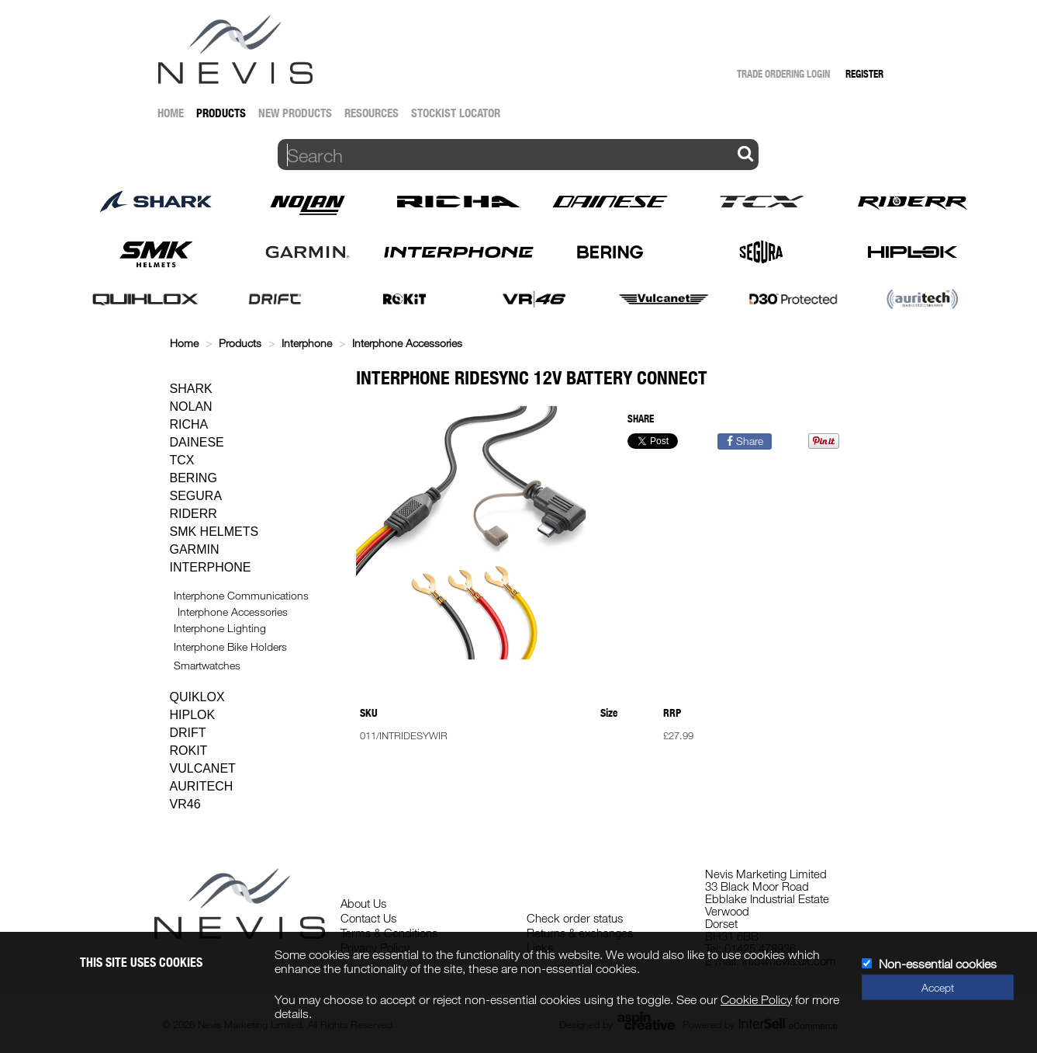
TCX (182, 460)
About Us (363, 903)
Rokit (189, 750)
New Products (295, 113)
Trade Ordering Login (783, 74)
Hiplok (193, 714)
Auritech (201, 786)
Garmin (194, 549)
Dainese (197, 442)
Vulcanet (203, 768)
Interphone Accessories (407, 342)
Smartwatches (207, 665)
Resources (371, 113)
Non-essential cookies (938, 964)
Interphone (307, 342)
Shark (191, 388)
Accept (937, 987)
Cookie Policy (756, 999)
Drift (188, 732)
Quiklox (197, 697)
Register (864, 74)
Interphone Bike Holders (230, 646)
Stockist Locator (455, 113)
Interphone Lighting (220, 627)
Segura (196, 495)
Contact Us (368, 918)
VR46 (185, 804)
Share (745, 440)
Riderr (193, 513)
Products (221, 113)
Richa (189, 424)
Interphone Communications (241, 595)
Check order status (575, 918)
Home (170, 113)
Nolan (191, 406)
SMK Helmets (214, 531)
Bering (193, 478)
